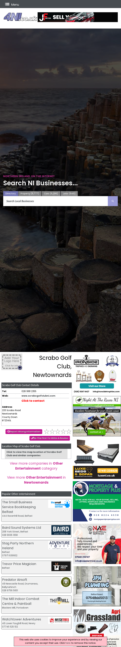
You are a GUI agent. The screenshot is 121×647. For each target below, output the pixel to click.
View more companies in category (36, 466)
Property (30, 193)
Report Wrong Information (25, 431)
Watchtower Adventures (21, 619)
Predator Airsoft (14, 579)
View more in (36, 480)
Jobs (69, 193)
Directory (10, 193)
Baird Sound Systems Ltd (21, 527)
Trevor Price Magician (19, 564)
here (68, 643)
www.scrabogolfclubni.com (38, 395)
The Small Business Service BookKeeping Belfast (19, 507)
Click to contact (33, 401)
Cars (51, 193)
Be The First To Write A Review (51, 438)
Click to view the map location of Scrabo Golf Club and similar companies (34, 453)
